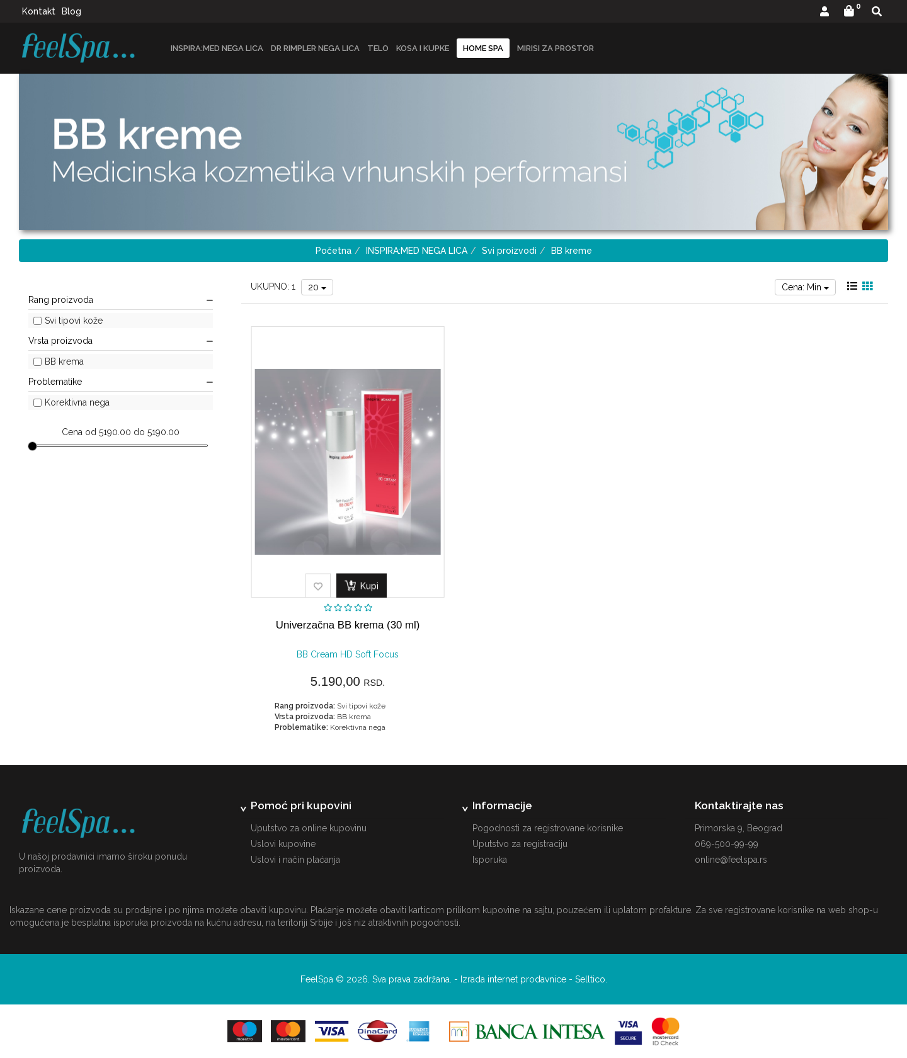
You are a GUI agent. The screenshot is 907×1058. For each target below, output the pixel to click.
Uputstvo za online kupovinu (309, 828)
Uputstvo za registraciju (520, 844)
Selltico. (591, 979)
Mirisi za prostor (555, 48)
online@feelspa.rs (731, 860)
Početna (333, 251)
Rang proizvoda (120, 300)
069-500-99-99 (726, 844)
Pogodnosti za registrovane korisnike (547, 828)
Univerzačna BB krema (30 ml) (347, 625)
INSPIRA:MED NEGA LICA (217, 48)
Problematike (120, 382)
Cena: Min (805, 287)
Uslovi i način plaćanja (295, 860)
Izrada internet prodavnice (513, 979)
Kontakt (38, 11)
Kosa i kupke (422, 48)
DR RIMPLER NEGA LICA (315, 48)
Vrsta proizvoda (120, 341)
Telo (378, 48)
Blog (71, 11)
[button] (824, 12)
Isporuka (489, 860)
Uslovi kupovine (283, 844)
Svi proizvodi (509, 251)
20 (317, 287)
